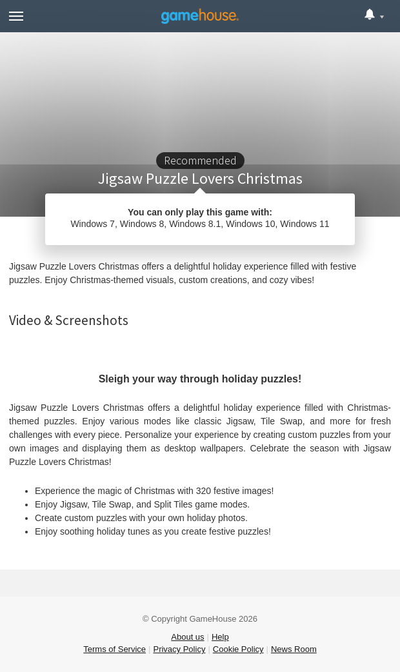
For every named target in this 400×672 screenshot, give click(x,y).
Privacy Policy (179, 649)
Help (220, 637)
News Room (294, 649)
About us (187, 637)
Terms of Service (114, 649)
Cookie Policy (238, 649)
